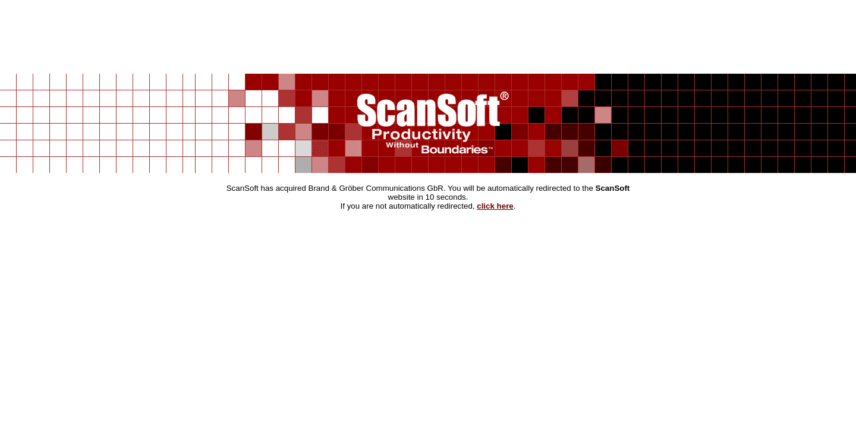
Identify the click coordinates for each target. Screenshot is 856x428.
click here (495, 206)
